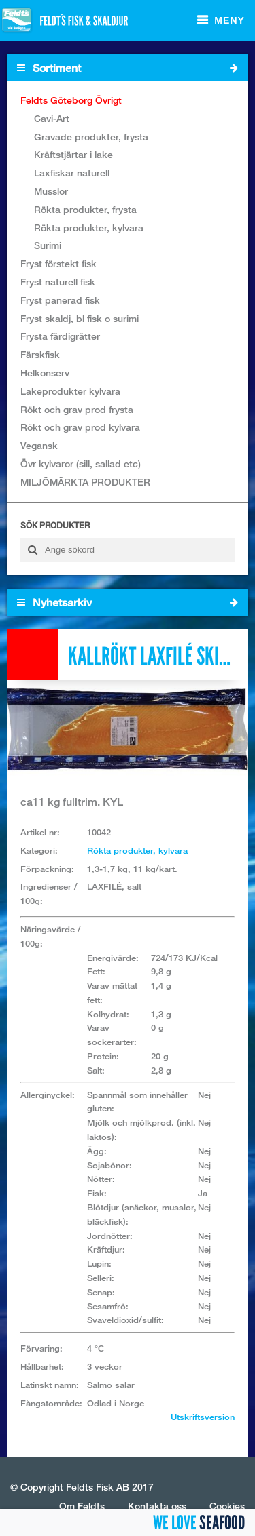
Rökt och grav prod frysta (76, 409)
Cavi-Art (51, 118)
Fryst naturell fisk (57, 282)
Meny (229, 20)
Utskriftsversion (203, 1416)
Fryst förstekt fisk (58, 263)
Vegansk (39, 445)
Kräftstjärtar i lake (73, 154)
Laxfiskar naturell (71, 172)
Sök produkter (55, 525)
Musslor (51, 191)
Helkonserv (44, 372)
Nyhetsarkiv (127, 602)
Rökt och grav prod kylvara (80, 427)
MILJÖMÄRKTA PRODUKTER (85, 482)
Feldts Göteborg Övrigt (71, 100)
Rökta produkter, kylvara (88, 227)
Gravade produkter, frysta (91, 136)
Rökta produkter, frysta (85, 209)
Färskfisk (40, 354)
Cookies (227, 1506)
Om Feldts (82, 1506)
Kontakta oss (157, 1506)
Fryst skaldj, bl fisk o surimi (79, 318)
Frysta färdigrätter (60, 336)
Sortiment (127, 67)
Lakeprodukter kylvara (70, 391)
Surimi (47, 245)
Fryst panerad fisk (60, 300)
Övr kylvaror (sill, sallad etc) (80, 463)
